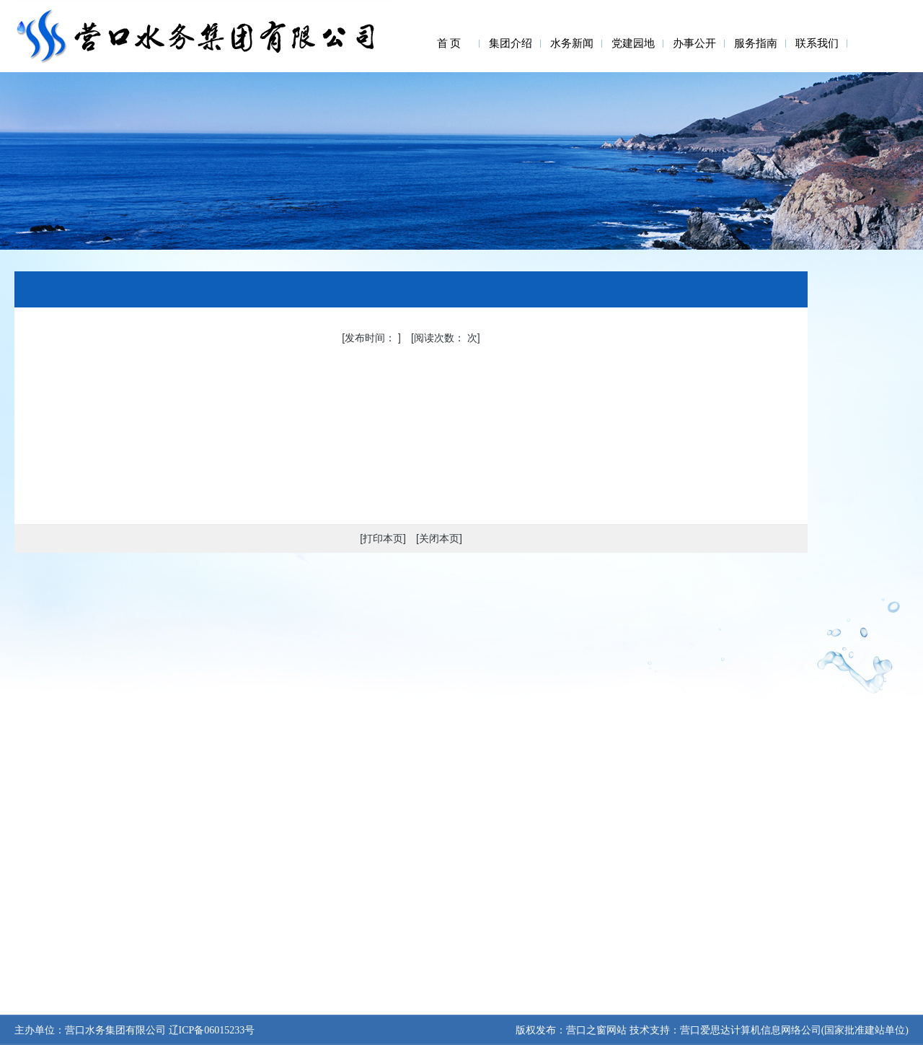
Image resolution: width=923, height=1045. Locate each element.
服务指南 (755, 43)
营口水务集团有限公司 (115, 1030)
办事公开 (694, 43)
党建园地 (633, 43)
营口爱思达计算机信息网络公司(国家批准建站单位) (794, 1030)
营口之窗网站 (596, 1030)
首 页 (449, 43)
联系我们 (817, 43)
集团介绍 (510, 43)
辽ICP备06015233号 (210, 1030)
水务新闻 (571, 43)
